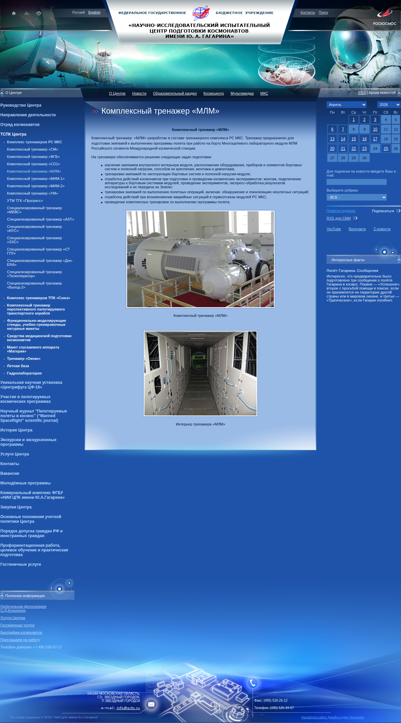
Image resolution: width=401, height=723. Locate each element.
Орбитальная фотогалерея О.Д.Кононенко (23, 608)
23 (364, 148)
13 (332, 139)
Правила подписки (341, 211)
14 (343, 139)
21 (343, 148)
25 (386, 148)
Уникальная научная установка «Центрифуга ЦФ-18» (31, 384)
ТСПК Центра (13, 134)
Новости (139, 93)
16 (364, 139)
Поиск (323, 12)
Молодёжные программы (25, 483)
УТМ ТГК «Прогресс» (25, 201)
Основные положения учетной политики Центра (30, 519)
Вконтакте (357, 229)
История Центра (16, 430)
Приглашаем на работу (20, 640)
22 (354, 148)
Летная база (18, 366)
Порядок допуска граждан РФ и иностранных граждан (31, 533)
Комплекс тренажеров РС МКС (34, 142)
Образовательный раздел (175, 93)
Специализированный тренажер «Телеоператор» (34, 274)
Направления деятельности (28, 115)
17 (375, 139)
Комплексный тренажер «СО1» (33, 164)
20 (332, 148)
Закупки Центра (16, 507)
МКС (264, 93)
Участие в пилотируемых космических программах (25, 399)
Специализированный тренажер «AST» (40, 219)
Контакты (308, 12)
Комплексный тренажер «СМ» (32, 149)
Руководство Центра (20, 105)
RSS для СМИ (339, 218)
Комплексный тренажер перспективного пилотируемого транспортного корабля (36, 309)
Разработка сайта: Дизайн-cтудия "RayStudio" (333, 717)
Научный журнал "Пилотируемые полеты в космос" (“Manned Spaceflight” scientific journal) (33, 416)
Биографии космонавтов (21, 632)
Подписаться (383, 211)
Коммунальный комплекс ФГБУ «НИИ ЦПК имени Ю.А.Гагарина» (32, 495)
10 (375, 129)
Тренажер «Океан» (24, 359)
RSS (362, 93)
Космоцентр (214, 93)
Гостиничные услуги (20, 564)
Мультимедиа (242, 93)
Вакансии (9, 473)
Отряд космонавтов (20, 124)
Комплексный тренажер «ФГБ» (33, 157)
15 (354, 139)
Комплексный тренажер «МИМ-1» (36, 179)
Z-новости (382, 229)
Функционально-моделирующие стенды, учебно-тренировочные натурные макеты (36, 325)
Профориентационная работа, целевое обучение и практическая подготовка (34, 550)
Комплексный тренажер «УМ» (32, 193)
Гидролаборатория (24, 373)
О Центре (117, 93)
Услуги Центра (14, 454)
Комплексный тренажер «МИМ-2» (36, 186)
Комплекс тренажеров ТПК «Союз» (38, 298)
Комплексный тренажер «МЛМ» (34, 171)
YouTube (334, 229)
